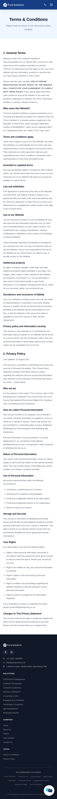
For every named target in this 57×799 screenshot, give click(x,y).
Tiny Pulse (12, 780)
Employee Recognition (12, 683)
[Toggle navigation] (51, 5)
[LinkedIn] (11, 652)
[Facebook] (5, 652)
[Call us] (45, 4)
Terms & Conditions (11, 755)
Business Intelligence (12, 692)
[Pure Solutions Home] (13, 4)
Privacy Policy (9, 759)
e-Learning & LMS (10, 696)
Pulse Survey (36, 777)
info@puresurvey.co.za (25, 607)
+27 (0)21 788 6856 (14, 659)
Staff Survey (48, 777)
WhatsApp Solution (11, 713)
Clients (6, 734)
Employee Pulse (25, 780)
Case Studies (8, 738)
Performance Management (14, 679)
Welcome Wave (21, 784)
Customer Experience (12, 688)
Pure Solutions (10, 777)
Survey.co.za (23, 777)
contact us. (33, 102)
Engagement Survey (41, 780)
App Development (10, 709)
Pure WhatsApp (36, 784)
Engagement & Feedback (13, 700)
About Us (7, 730)
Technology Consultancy (13, 704)
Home (5, 725)
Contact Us (7, 742)
